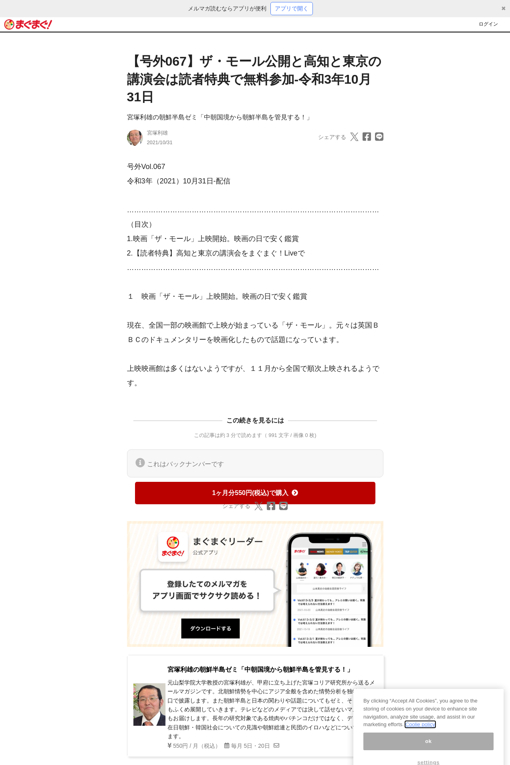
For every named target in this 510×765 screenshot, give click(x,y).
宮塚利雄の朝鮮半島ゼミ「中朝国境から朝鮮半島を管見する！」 (220, 117)
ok (428, 747)
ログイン (488, 24)
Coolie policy (420, 730)
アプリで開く (291, 8)
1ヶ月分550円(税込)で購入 (255, 492)
